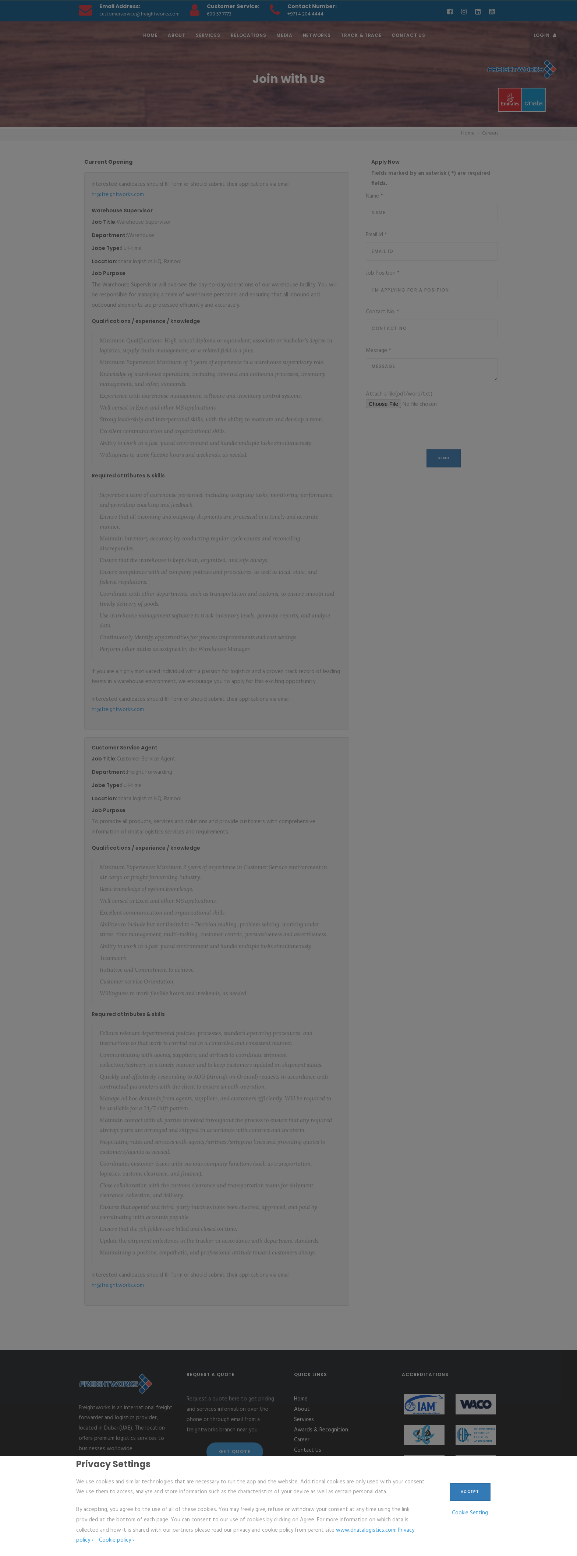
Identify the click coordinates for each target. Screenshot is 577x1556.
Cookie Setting (470, 1512)
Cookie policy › (116, 1540)
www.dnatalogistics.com (365, 1530)
